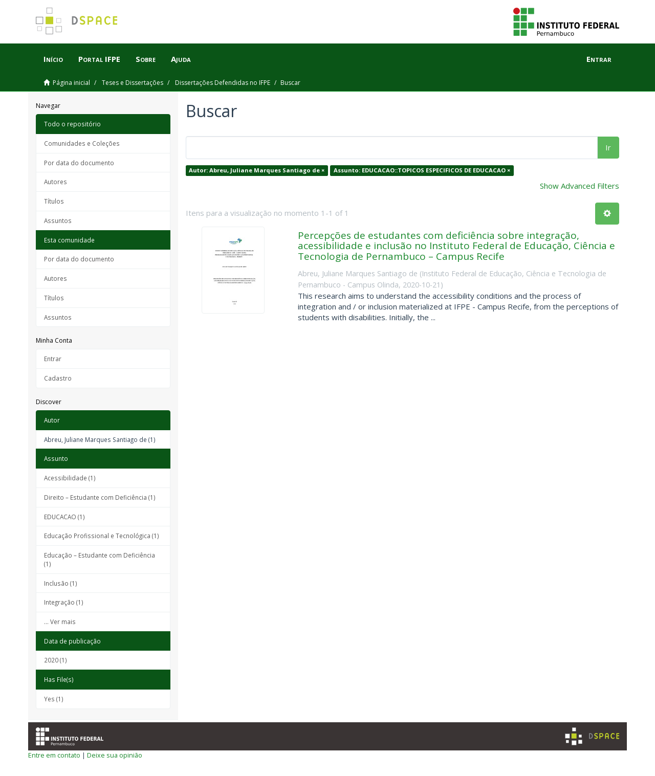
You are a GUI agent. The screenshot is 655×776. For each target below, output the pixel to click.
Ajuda (181, 59)
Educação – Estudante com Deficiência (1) (99, 559)
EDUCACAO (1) (64, 517)
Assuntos (58, 220)
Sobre (146, 59)
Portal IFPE (99, 59)
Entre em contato (54, 755)
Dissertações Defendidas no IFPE (222, 82)
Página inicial (71, 82)
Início (53, 59)
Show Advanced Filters (579, 186)
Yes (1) (53, 699)
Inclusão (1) (60, 583)
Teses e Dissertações (132, 82)
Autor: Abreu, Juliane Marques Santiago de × (256, 170)
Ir (608, 147)
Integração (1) (63, 602)
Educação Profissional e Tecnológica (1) (101, 535)
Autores (55, 182)
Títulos (54, 201)
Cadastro (58, 378)
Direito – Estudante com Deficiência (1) (100, 497)
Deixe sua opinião (114, 755)
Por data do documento (79, 163)
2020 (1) (55, 660)
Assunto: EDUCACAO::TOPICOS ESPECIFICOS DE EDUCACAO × (422, 170)
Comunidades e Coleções (82, 143)
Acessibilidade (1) (70, 478)
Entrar (52, 358)
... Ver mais (60, 621)
